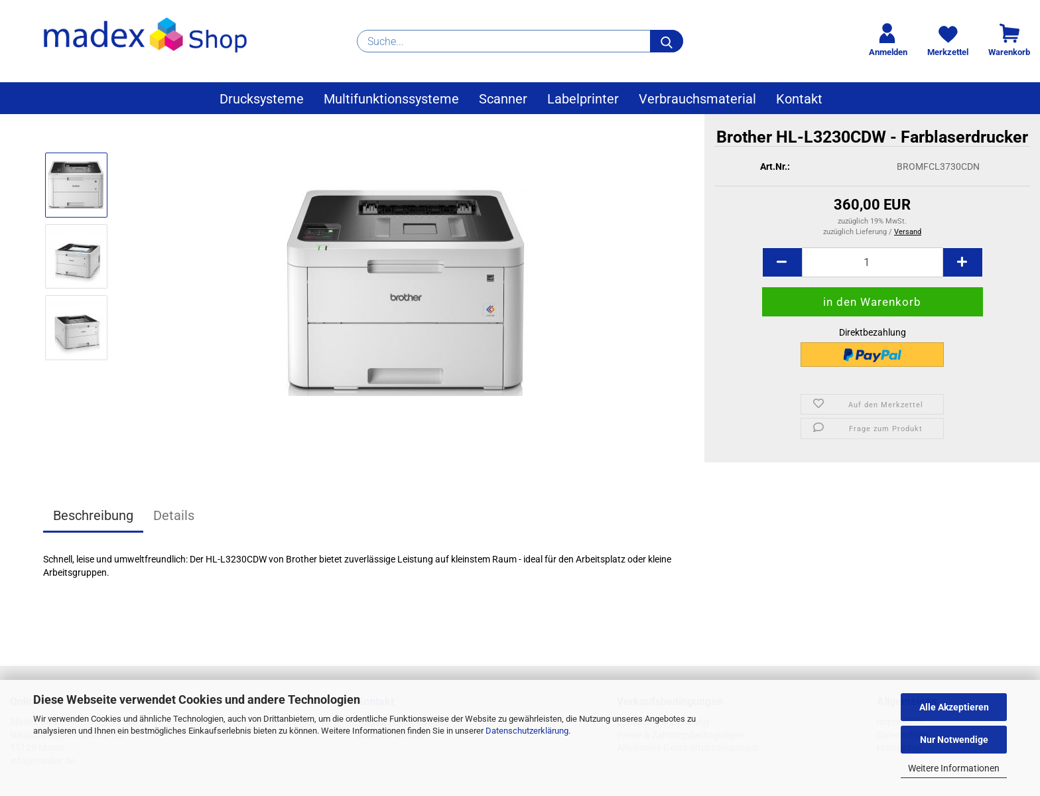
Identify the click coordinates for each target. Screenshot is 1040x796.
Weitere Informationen (954, 768)
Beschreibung (93, 515)
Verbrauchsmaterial (697, 99)
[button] (782, 270)
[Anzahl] (872, 270)
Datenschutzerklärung (527, 731)
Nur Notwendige (954, 739)
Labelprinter (583, 99)
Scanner (503, 99)
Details (173, 515)
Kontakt (799, 99)
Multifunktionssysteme (391, 99)
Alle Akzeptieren (954, 707)
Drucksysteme (262, 99)
